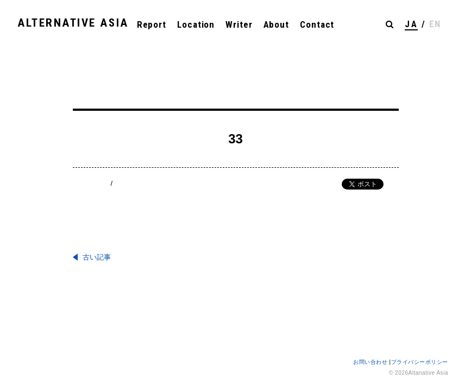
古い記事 (97, 257)
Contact (317, 24)
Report (151, 24)
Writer (238, 24)
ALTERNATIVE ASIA (73, 22)
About (276, 24)
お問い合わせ (371, 362)
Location (196, 24)
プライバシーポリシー (419, 362)
